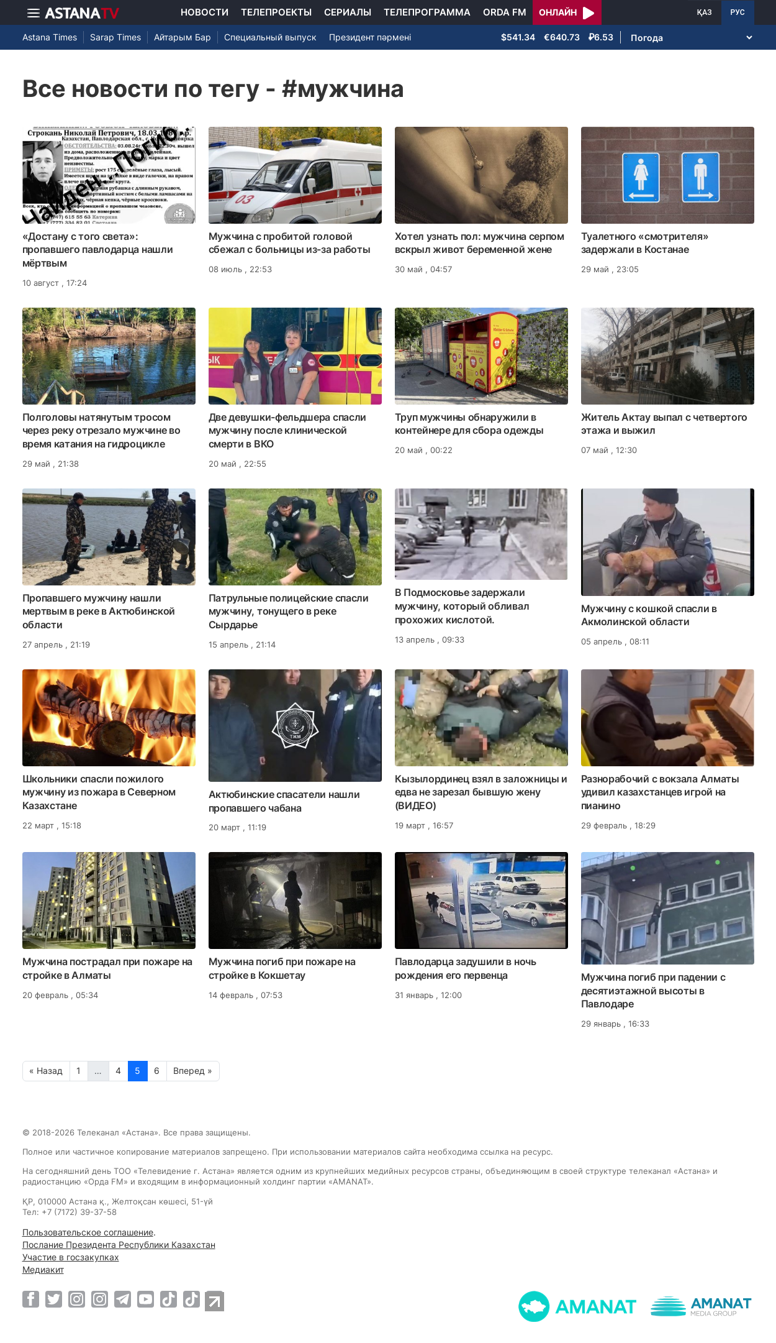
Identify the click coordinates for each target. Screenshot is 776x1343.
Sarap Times (115, 37)
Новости (204, 12)
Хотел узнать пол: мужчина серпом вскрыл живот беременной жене (479, 243)
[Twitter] (53, 1299)
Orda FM (504, 12)
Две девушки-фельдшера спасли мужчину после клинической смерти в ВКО (288, 431)
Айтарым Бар (182, 37)
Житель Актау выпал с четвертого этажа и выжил (664, 424)
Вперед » (192, 1070)
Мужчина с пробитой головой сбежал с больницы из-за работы (290, 243)
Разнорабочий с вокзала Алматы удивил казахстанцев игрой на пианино (660, 792)
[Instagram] (76, 1299)
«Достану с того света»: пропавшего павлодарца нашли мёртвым (97, 250)
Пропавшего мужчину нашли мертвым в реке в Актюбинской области (99, 611)
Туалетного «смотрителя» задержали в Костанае (645, 243)
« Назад (46, 1070)
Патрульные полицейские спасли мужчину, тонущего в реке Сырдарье (289, 611)
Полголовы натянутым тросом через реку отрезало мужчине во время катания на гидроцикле (101, 431)
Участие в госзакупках (70, 1257)
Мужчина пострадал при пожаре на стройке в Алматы (107, 968)
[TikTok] (168, 1299)
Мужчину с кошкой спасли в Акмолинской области (649, 615)
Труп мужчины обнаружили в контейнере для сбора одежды (469, 424)
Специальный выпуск (270, 37)
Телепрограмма (427, 12)
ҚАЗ (704, 12)
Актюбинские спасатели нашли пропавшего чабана (284, 801)
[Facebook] (30, 1299)
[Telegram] (122, 1299)
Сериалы (347, 12)
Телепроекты (276, 12)
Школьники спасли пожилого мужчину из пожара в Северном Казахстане (99, 792)
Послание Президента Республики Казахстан (118, 1244)
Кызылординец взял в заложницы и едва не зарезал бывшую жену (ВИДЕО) (481, 792)
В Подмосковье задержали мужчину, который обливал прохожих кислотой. (462, 606)
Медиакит (43, 1269)
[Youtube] (145, 1299)
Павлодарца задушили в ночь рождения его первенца (465, 968)
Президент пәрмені (370, 37)
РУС (738, 12)
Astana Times (49, 37)
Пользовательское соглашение (87, 1232)
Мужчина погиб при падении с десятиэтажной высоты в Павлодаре (653, 991)
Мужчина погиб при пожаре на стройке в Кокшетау (282, 968)
